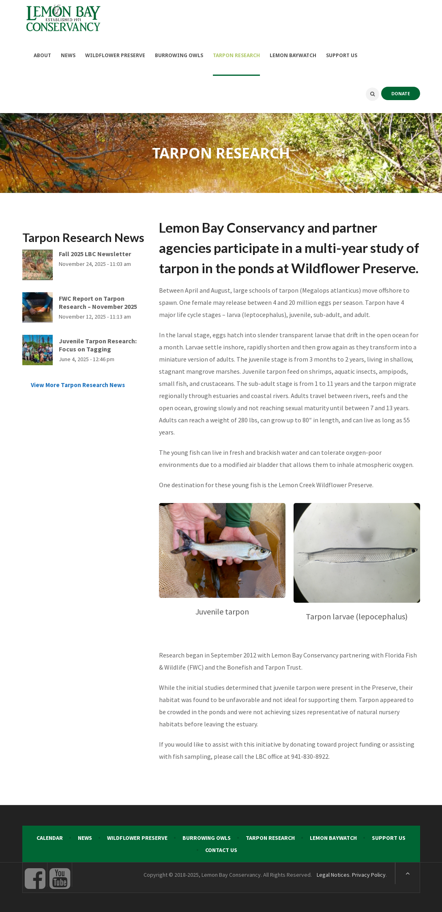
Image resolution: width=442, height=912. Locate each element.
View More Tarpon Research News (78, 383)
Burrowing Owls (206, 836)
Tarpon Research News (83, 236)
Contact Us (221, 848)
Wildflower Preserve (137, 836)
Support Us (389, 836)
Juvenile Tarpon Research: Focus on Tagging (98, 343)
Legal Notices (333, 873)
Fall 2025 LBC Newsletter (95, 252)
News (85, 836)
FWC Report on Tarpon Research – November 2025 (98, 301)
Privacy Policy (369, 873)
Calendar (49, 836)
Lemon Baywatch (333, 836)
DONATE (400, 92)
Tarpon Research (270, 836)
